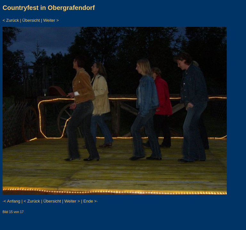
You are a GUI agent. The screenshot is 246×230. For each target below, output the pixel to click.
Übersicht (31, 20)
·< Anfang (11, 201)
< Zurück (11, 20)
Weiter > (51, 20)
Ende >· (90, 201)
